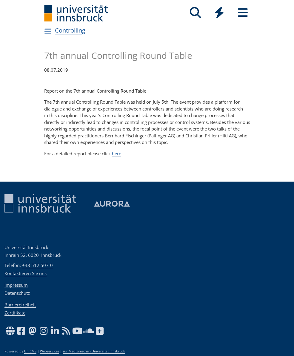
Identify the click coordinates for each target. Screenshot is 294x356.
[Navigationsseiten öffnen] (48, 31)
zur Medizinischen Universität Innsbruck (94, 351)
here (116, 153)
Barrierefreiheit (20, 305)
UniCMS (30, 351)
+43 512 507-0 (37, 265)
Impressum (16, 285)
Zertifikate (14, 313)
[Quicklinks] (219, 12)
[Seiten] (243, 12)
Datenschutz (17, 293)
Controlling (70, 30)
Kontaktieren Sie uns (25, 273)
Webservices (49, 351)
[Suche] (195, 12)
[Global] (219, 13)
